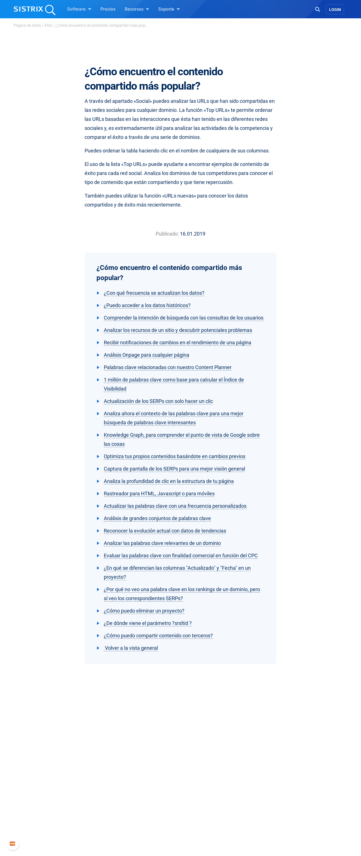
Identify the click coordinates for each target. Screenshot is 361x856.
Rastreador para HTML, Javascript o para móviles (159, 493)
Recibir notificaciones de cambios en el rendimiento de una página (177, 342)
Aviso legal (68, 831)
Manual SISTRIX (276, 788)
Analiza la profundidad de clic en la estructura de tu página (169, 481)
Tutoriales (197, 824)
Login (335, 9)
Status (258, 824)
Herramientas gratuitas (210, 815)
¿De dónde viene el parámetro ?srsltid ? (148, 623)
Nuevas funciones (270, 797)
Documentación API (272, 806)
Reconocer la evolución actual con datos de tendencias (165, 531)
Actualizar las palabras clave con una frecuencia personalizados (175, 506)
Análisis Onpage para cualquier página (146, 355)
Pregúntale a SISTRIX (208, 788)
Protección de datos (77, 819)
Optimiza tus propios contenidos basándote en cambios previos (174, 456)
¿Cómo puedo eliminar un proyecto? (144, 611)
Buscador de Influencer (145, 815)
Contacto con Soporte (273, 815)
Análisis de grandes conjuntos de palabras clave (157, 518)
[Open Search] (317, 9)
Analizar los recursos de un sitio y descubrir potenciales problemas (178, 330)
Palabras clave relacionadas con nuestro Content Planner (168, 367)
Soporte (169, 9)
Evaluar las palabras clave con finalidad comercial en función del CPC (181, 555)
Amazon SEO (135, 806)
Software (79, 9)
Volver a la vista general (131, 648)
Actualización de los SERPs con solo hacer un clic (158, 401)
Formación (68, 806)
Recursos (137, 9)
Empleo (75, 797)
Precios (108, 9)
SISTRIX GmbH (74, 777)
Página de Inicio (27, 25)
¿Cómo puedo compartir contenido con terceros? (158, 635)
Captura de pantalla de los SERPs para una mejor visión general (174, 469)
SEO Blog (196, 806)
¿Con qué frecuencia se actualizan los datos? (154, 293)
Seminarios (198, 797)
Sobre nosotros (73, 788)
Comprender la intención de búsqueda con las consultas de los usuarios (183, 318)
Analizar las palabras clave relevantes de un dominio (162, 543)
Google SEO (134, 797)
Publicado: (167, 234)
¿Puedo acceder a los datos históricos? (147, 305)
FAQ (48, 25)
